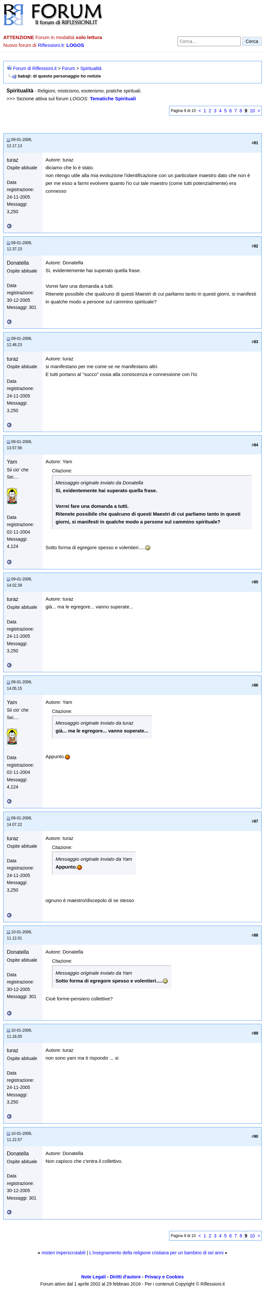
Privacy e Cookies (164, 1276)
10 (252, 110)
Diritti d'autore (125, 1276)
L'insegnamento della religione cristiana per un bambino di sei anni (156, 1252)
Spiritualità (90, 68)
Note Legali (93, 1276)
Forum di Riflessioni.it (35, 68)
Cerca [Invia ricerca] (252, 41)
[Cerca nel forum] (209, 41)
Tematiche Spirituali (113, 98)
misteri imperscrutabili (64, 1252)
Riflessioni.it (51, 45)
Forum (68, 68)
